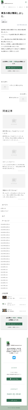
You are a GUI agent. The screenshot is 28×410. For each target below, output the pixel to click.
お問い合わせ (14, 400)
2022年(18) (4, 272)
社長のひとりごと (12, 7)
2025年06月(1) (5, 251)
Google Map (15, 379)
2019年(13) (4, 280)
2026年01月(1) (5, 232)
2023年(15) (4, 269)
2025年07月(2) (5, 248)
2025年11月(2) (5, 237)
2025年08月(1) (5, 245)
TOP (4, 7)
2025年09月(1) (5, 243)
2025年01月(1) (5, 264)
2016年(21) (4, 288)
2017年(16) (4, 285)
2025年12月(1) (5, 235)
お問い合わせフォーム (14, 68)
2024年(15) (4, 267)
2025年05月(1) (5, 253)
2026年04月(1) (5, 227)
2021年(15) (4, 275)
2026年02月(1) (5, 229)
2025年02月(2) (5, 261)
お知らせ (21, 7)
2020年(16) (4, 277)
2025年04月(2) (5, 256)
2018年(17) (4, 283)
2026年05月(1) (5, 224)
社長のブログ (5, 211)
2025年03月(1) (5, 259)
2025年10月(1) (5, 240)
